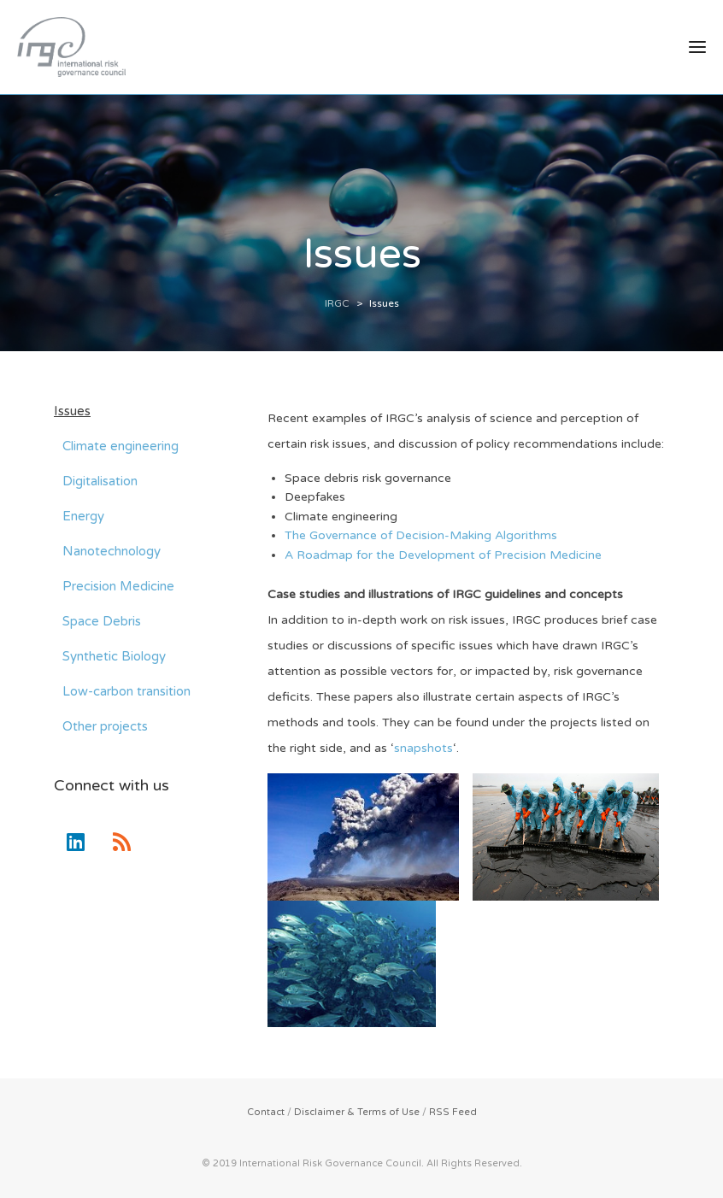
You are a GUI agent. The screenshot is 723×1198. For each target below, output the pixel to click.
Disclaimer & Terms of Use (357, 1112)
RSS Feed (453, 1112)
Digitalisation (100, 481)
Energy (83, 516)
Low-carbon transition (126, 691)
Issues (72, 411)
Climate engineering (120, 446)
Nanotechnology (111, 551)
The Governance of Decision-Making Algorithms (421, 535)
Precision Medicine (118, 586)
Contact (266, 1112)
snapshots (423, 748)
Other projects (105, 726)
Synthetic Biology (114, 656)
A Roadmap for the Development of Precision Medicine (443, 555)
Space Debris (101, 621)
